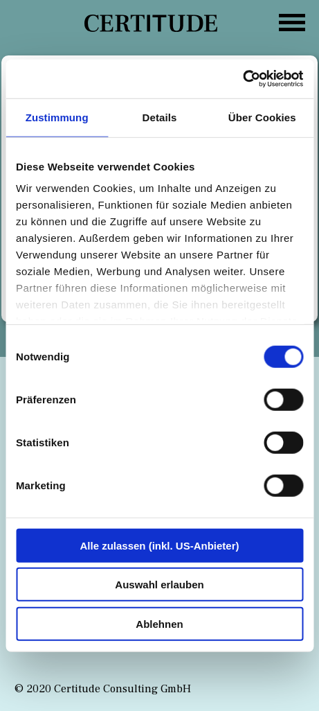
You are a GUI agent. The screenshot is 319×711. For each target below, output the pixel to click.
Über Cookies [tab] (262, 117)
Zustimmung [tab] (57, 117)
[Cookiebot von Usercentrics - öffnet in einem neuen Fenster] (242, 79)
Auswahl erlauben (159, 584)
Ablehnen (159, 623)
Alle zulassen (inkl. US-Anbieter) (159, 545)
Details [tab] (160, 117)
